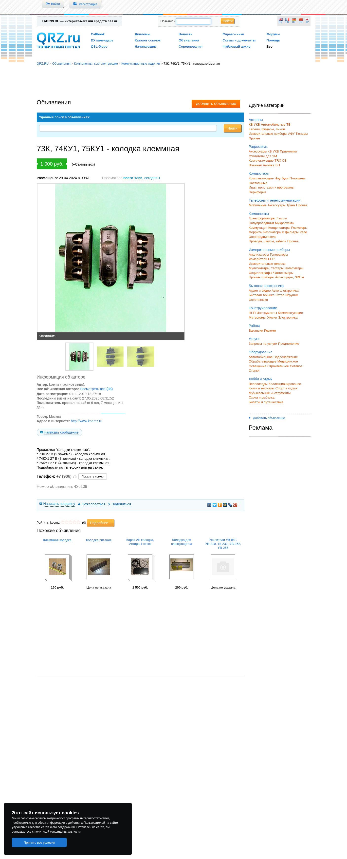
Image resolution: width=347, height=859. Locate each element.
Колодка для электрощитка (181, 542)
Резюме (270, 330)
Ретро (279, 295)
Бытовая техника (261, 295)
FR (287, 22)
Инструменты (266, 313)
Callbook (98, 34)
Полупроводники (261, 223)
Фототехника (258, 300)
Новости (186, 34)
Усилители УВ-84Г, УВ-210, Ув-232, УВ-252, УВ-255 (223, 544)
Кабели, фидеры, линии (267, 129)
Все (270, 46)
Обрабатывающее (262, 361)
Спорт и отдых (286, 388)
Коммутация (258, 227)
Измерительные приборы (269, 250)
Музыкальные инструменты (270, 393)
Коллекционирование (285, 384)
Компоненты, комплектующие (96, 63)
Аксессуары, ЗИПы (289, 277)
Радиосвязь (258, 147)
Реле (303, 232)
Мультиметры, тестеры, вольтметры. (276, 268)
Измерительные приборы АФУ (272, 133)
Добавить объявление (267, 418)
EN (280, 22)
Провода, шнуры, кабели (267, 241)
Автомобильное (261, 357)
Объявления (189, 40)
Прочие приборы (261, 277)
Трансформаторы (262, 218)
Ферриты (255, 232)
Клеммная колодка (57, 540)
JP (307, 22)
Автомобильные (273, 124)
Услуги (254, 339)
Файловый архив (237, 46)
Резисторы (299, 227)
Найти (228, 21)
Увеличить (47, 336)
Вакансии (256, 330)
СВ (284, 160)
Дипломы (142, 34)
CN (300, 22)
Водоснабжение (286, 357)
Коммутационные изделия (140, 63)
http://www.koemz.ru (86, 421)
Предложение (288, 343)
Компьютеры (259, 173)
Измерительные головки (267, 264)
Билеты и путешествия (266, 402)
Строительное (278, 366)
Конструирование (263, 308)
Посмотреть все (96, 389)
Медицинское (287, 361)
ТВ (288, 124)
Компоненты (259, 214)
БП (277, 165)
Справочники (233, 34)
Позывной (168, 21)
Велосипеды (258, 384)
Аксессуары (258, 151)
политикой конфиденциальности (58, 831)
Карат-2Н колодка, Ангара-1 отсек (140, 542)
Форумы (273, 34)
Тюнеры (302, 133)
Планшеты (298, 178)
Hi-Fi (252, 313)
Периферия (258, 192)
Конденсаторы (279, 227)
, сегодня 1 (141, 178)
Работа (254, 326)
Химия (272, 317)
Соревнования (191, 46)
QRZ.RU (43, 63)
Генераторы (279, 254)
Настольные (258, 183)
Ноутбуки (281, 178)
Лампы (281, 218)
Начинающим (146, 46)
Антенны (256, 120)
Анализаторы (259, 254)
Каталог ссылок (148, 40)
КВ (251, 124)
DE (293, 22)
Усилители (257, 156)
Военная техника (261, 165)
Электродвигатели (262, 237)
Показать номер (93, 476)
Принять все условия (39, 842)
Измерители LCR (262, 259)
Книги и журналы (261, 388)
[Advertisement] (173, 83)
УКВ (257, 124)
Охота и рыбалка (262, 397)
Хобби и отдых (261, 379)
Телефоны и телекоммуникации (274, 200)
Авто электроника (285, 290)
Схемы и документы (239, 40)
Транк (291, 205)
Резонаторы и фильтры (281, 232)
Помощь (273, 40)
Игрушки (291, 295)
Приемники (288, 151)
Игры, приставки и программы (271, 187)
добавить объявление (216, 103)
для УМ (271, 156)
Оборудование (261, 352)
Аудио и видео (260, 290)
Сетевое (296, 366)
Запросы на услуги (263, 343)
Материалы (257, 317)
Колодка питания (98, 540)
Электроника (287, 317)
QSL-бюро (99, 46)
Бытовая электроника (266, 286)
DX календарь (102, 40)
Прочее (254, 138)
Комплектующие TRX (265, 160)
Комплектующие (261, 178)
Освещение (257, 366)
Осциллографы (260, 273)
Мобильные (258, 205)
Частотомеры (283, 273)
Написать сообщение (61, 432)
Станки (254, 370)
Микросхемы (284, 223)
